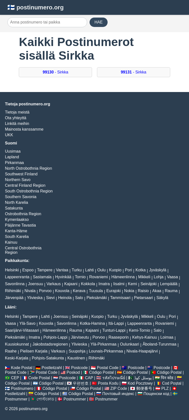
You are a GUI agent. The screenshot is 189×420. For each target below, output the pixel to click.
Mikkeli (144, 277)
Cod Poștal (171, 383)
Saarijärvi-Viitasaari (22, 330)
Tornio (80, 277)
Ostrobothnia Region (23, 214)
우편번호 (81, 383)
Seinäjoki (149, 284)
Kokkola (88, 284)
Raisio (143, 291)
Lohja (159, 277)
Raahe (11, 351)
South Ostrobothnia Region (29, 191)
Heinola (64, 298)
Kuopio (115, 270)
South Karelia (17, 236)
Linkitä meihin (17, 123)
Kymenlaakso (17, 219)
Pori (128, 270)
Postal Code (107, 368)
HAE (98, 22)
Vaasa (172, 277)
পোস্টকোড (45, 399)
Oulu (101, 270)
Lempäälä (168, 284)
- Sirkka (55, 72)
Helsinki (12, 270)
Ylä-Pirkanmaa (104, 344)
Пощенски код (156, 394)
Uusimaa (13, 151)
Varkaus (54, 284)
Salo (79, 298)
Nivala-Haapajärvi (142, 351)
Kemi (132, 284)
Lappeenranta (17, 277)
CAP (89, 378)
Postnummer (16, 399)
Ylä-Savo (27, 323)
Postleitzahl (52, 368)
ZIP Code (118, 388)
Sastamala (42, 277)
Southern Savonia (20, 197)
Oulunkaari (129, 344)
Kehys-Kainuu (144, 337)
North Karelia (16, 202)
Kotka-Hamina (92, 323)
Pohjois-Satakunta (48, 358)
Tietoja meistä (17, 112)
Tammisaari (120, 298)
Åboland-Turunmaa (159, 344)
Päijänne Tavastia (20, 225)
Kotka (141, 270)
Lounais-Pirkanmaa (106, 351)
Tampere (44, 270)
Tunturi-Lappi (113, 330)
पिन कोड (167, 378)
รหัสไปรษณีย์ (113, 378)
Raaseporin (119, 337)
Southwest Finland (21, 174)
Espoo (27, 270)
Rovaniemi (98, 277)
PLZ (164, 388)
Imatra (104, 284)
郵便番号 (144, 388)
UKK (9, 135)
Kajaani (70, 284)
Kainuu (11, 242)
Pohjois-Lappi (55, 337)
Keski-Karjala (16, 358)
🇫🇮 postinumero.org (35, 7)
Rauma (171, 291)
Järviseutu (80, 337)
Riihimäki (13, 291)
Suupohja (77, 351)
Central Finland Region (25, 185)
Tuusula (96, 291)
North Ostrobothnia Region (28, 168)
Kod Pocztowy (140, 383)
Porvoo (45, 291)
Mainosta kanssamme (24, 129)
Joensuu (35, 284)
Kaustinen (76, 358)
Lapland (12, 157)
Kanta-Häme (16, 231)
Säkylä (162, 298)
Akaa (156, 291)
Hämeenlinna (123, 277)
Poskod (73, 372)
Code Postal (39, 378)
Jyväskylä (157, 270)
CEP (15, 378)
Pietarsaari (143, 298)
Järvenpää (14, 298)
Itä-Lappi (116, 323)
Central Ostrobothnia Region (23, 250)
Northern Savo (17, 180)
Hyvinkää (63, 277)
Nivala (29, 291)
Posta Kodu (108, 383)
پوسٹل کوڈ (142, 378)
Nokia (129, 291)
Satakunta (14, 208)
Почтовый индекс (118, 394)
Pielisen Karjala (33, 351)
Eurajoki (113, 291)
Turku (77, 270)
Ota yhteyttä (15, 118)
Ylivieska (35, 298)
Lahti (89, 270)
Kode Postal (21, 368)
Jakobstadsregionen (50, 344)
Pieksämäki (97, 298)
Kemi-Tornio (139, 330)
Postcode (79, 368)
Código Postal (101, 372)
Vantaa (62, 270)
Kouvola (62, 291)
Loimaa (166, 337)
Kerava (79, 291)
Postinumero (22, 388)
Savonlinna (14, 284)
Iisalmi (118, 284)
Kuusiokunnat (17, 344)
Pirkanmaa (14, 163)
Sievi (50, 298)
